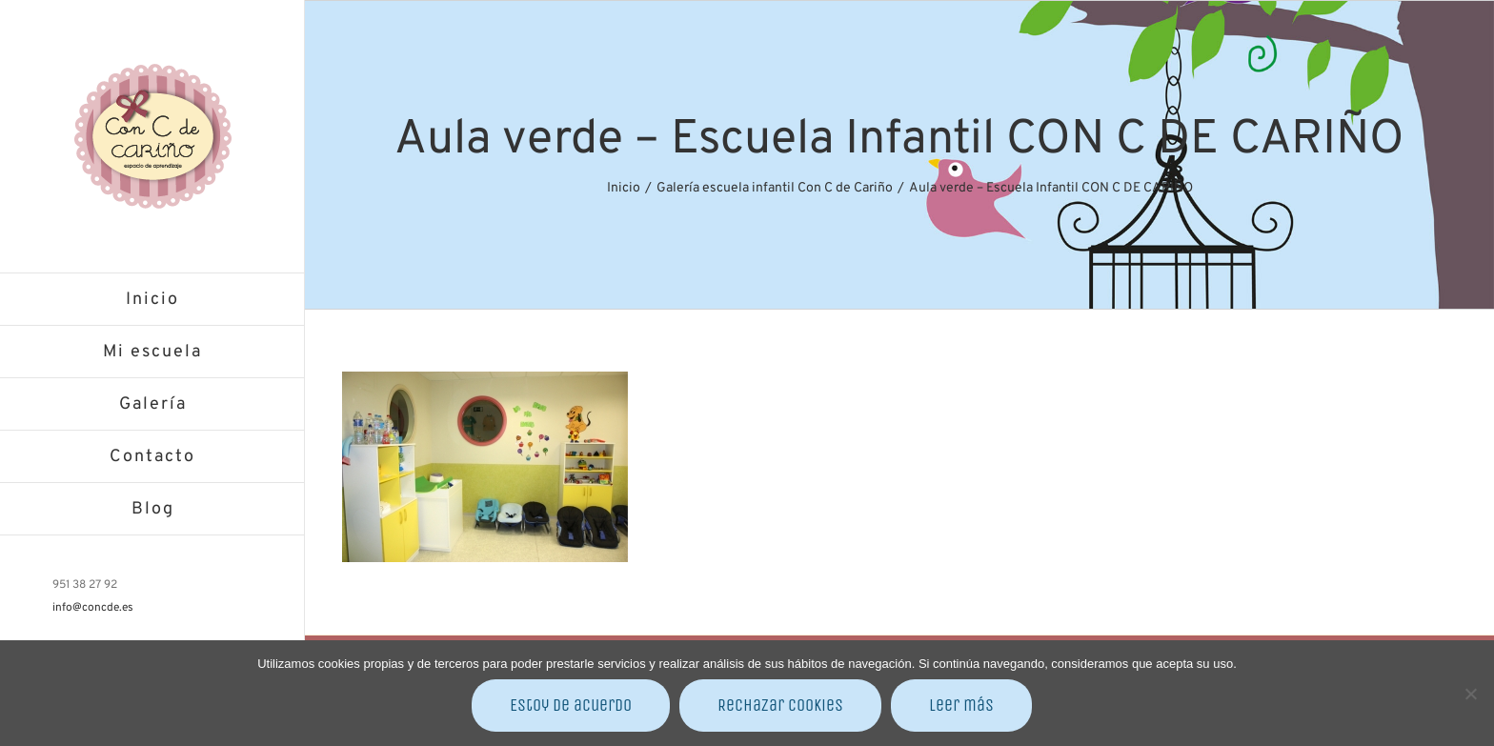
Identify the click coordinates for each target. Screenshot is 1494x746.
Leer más (961, 705)
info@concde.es (92, 607)
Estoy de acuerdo (571, 705)
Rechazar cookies (780, 705)
